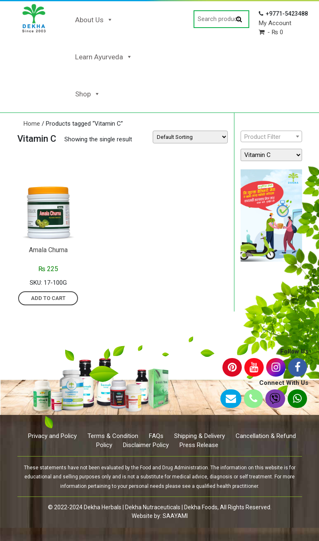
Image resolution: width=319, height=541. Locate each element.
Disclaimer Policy (146, 445)
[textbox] (271, 137)
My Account (275, 23)
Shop (87, 94)
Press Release (199, 445)
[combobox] (271, 136)
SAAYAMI (175, 516)
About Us (94, 20)
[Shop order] (190, 137)
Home (32, 123)
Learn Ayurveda (103, 57)
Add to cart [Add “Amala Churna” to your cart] (48, 298)
